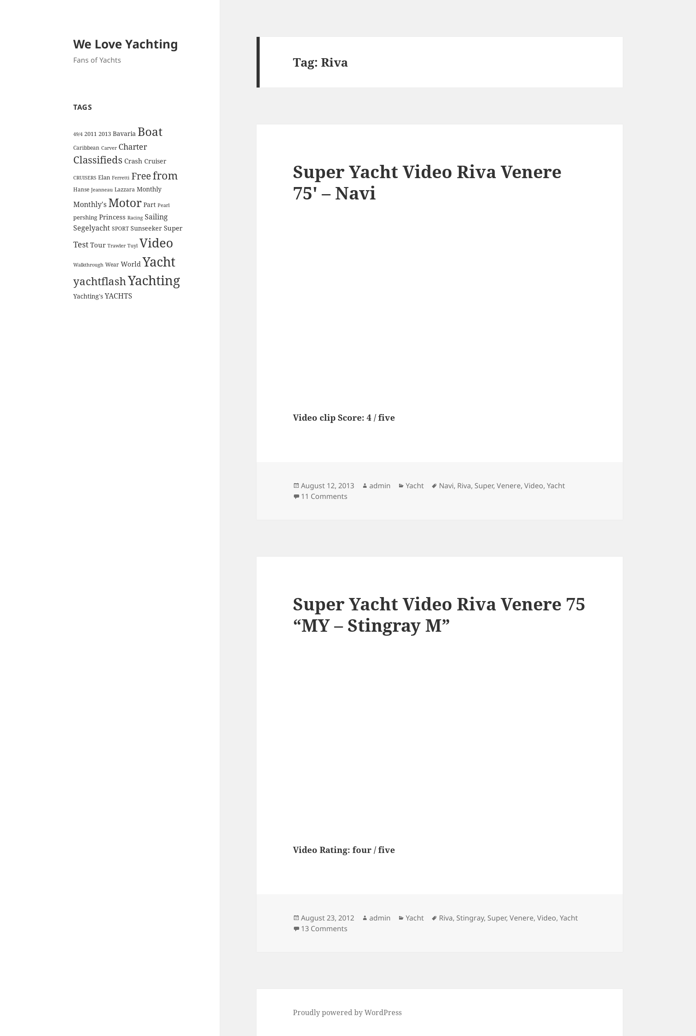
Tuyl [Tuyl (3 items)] (132, 246)
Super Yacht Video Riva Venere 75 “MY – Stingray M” (439, 614)
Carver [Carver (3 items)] (109, 148)
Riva (464, 485)
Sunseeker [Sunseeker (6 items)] (146, 228)
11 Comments (324, 496)
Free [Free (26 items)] (141, 175)
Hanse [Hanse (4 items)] (81, 189)
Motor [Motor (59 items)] (125, 203)
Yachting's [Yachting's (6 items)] (88, 296)
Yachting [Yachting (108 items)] (154, 280)
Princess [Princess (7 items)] (112, 216)
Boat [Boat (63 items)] (150, 131)
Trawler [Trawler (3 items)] (116, 246)
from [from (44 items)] (165, 175)
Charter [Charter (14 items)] (133, 146)
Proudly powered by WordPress (347, 1012)
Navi (446, 485)
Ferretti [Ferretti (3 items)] (121, 178)
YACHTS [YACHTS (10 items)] (118, 296)
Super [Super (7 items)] (173, 227)
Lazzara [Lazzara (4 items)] (125, 189)
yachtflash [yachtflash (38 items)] (99, 281)
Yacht (415, 485)
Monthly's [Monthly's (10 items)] (90, 204)
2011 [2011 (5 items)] (90, 134)
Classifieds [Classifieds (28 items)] (98, 159)
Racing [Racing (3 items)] (135, 218)
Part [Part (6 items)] (149, 204)
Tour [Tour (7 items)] (98, 244)
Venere (509, 485)
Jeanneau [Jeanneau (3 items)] (102, 190)
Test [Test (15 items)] (80, 244)
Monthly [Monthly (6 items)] (149, 189)
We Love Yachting (125, 44)
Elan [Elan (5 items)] (104, 177)
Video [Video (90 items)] (156, 242)
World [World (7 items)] (131, 263)
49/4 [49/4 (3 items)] (78, 134)
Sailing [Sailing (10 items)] (156, 217)
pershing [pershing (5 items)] (85, 217)
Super (484, 485)
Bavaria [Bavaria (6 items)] (124, 133)
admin (380, 485)
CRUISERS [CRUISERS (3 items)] (84, 178)
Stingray (470, 918)
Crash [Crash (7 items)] (133, 160)
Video (533, 485)
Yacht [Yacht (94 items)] (158, 261)
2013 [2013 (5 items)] (105, 134)
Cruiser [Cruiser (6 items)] (155, 161)
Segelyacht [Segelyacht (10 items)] (91, 228)
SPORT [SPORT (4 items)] (120, 228)
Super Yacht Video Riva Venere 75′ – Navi (427, 181)
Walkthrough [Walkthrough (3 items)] (88, 265)
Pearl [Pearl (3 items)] (164, 205)
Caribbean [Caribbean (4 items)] (86, 147)
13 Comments (324, 928)
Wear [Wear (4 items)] (112, 264)
